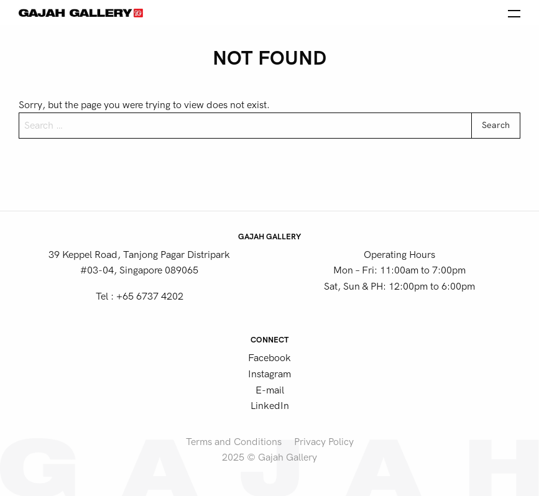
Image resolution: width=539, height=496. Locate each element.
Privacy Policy (324, 442)
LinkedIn (270, 405)
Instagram (269, 374)
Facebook (269, 358)
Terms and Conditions (234, 442)
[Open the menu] (514, 12)
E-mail (270, 390)
